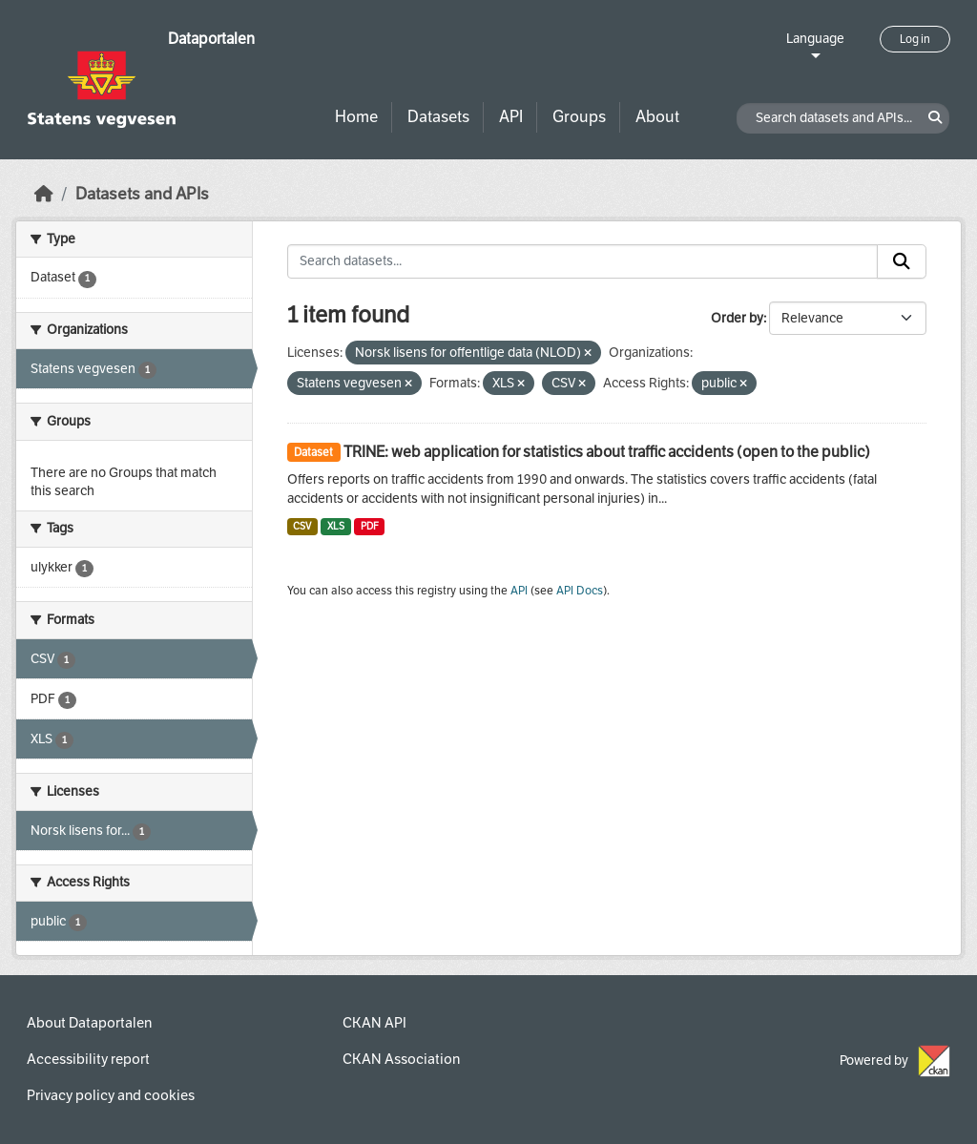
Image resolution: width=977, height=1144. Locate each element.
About (657, 117)
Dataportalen (211, 39)
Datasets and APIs (142, 194)
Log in (915, 39)
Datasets (438, 117)
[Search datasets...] (583, 261)
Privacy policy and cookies (111, 1095)
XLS (335, 526)
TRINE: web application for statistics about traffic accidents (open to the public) (606, 452)
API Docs (579, 590)
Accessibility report (88, 1059)
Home (356, 117)
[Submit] (901, 261)
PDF (370, 526)
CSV (302, 526)
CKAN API (374, 1022)
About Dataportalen (89, 1022)
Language (815, 39)
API (511, 117)
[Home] (43, 194)
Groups (579, 117)
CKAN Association (401, 1059)
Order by (737, 318)
